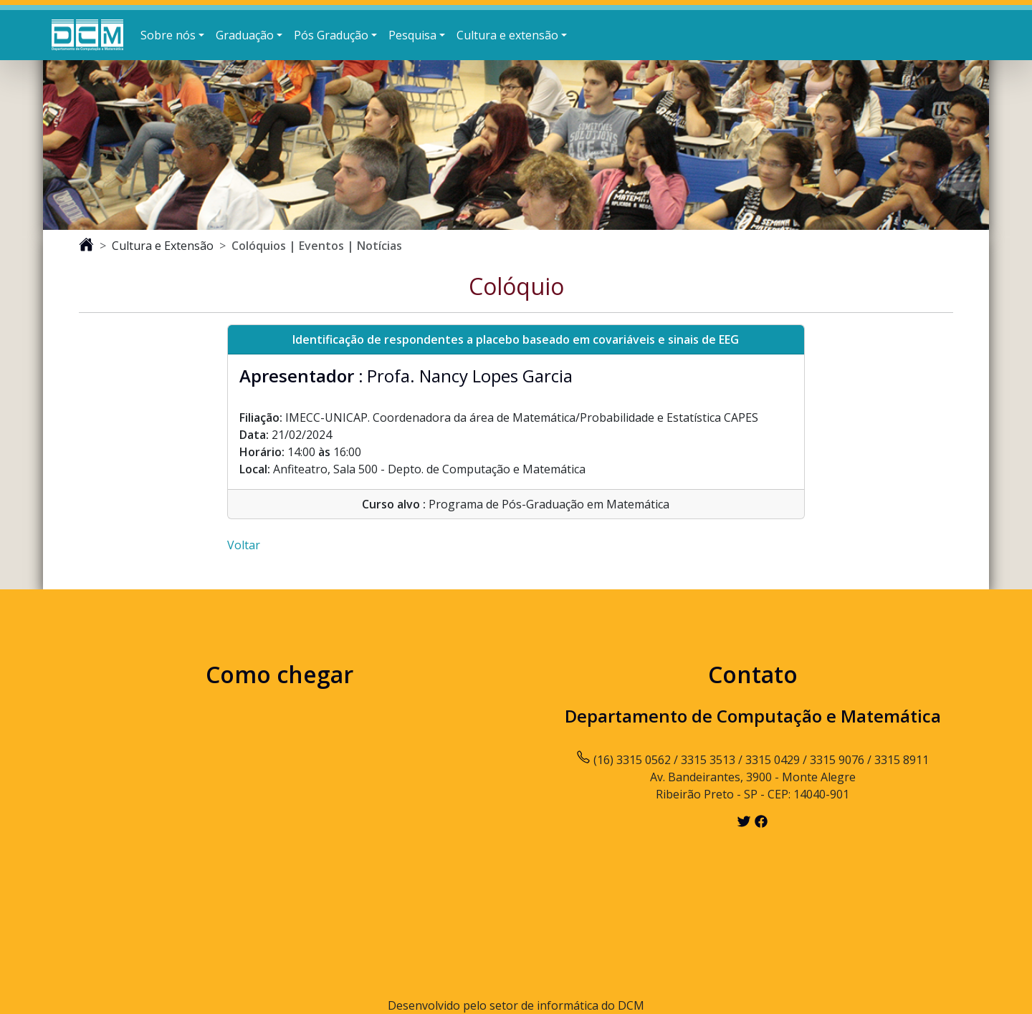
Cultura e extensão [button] (507, 35)
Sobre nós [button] (168, 35)
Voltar (243, 545)
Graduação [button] (245, 35)
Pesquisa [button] (412, 35)
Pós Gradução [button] (331, 35)
